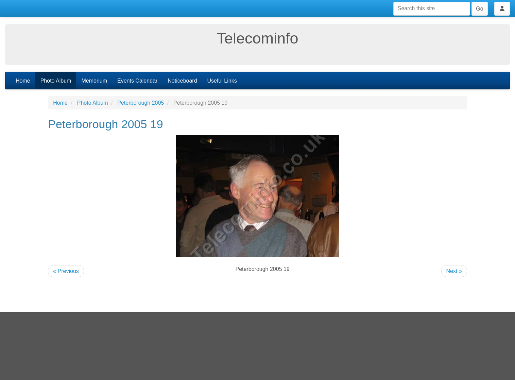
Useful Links (222, 81)
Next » (454, 271)
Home (23, 81)
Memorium (94, 81)
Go (479, 9)
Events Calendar (137, 81)
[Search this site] (431, 9)
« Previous (66, 271)
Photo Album (55, 81)
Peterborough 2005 (140, 103)
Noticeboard (182, 81)
